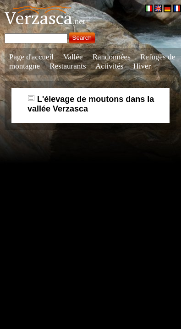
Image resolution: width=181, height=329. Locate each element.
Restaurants (67, 66)
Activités (109, 66)
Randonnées (112, 57)
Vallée (72, 57)
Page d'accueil (31, 57)
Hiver (142, 66)
